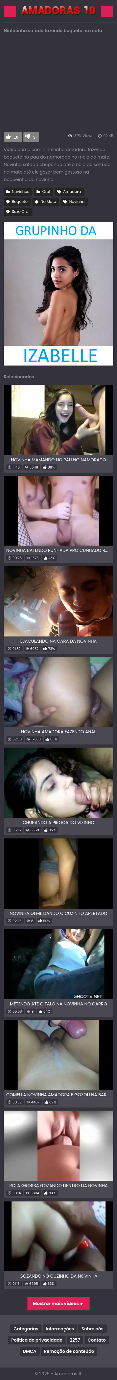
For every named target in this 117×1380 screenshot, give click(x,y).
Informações (60, 1329)
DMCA (29, 1351)
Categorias (25, 1329)
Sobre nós (92, 1329)
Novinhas (20, 191)
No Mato (48, 201)
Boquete (19, 201)
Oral (46, 191)
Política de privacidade (36, 1340)
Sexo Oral (20, 211)
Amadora (72, 191)
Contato (97, 1340)
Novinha (77, 201)
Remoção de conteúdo (69, 1351)
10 (16, 137)
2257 (75, 1340)
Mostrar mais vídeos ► (58, 1303)
